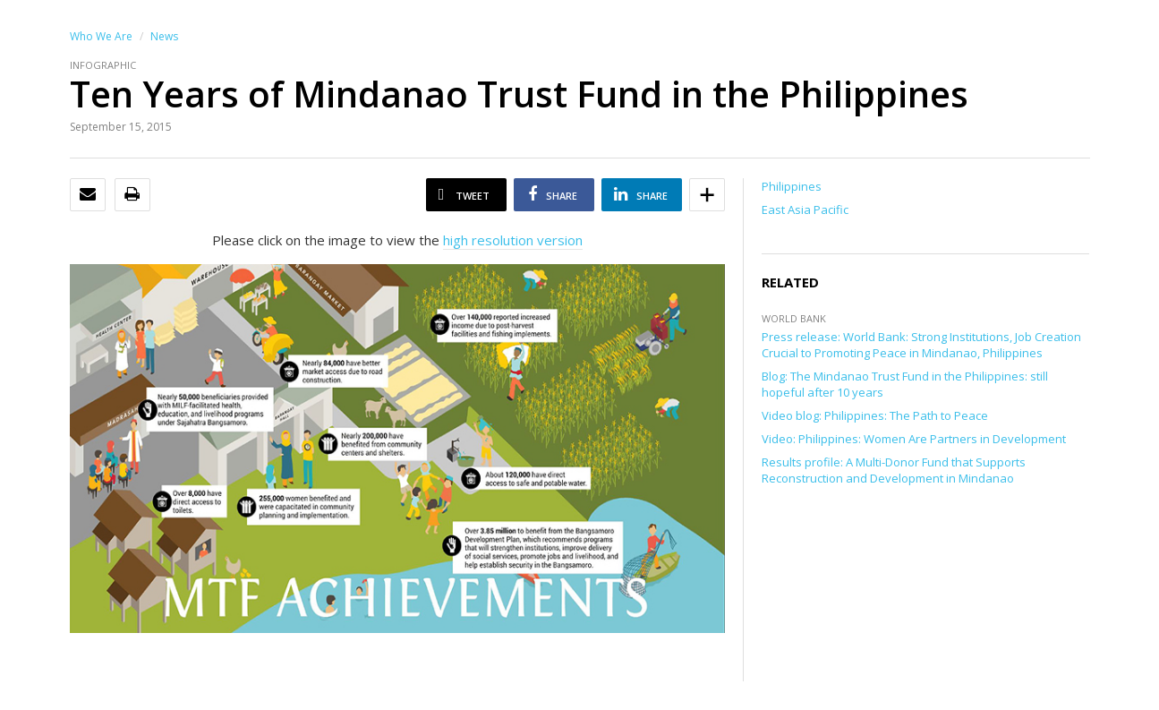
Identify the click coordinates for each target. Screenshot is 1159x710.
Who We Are (101, 36)
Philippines (792, 186)
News (164, 36)
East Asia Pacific (805, 209)
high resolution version (513, 240)
